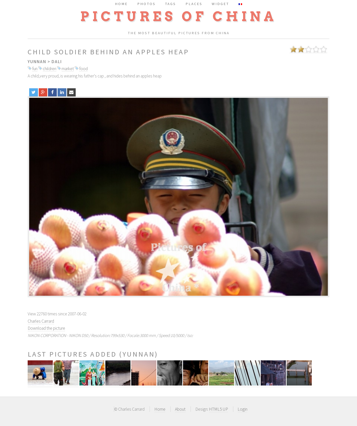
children (49, 68)
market (68, 68)
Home (159, 409)
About (180, 409)
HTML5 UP (218, 409)
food (83, 68)
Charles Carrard (41, 321)
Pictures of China (178, 16)
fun (34, 68)
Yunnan (37, 61)
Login (242, 409)
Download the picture (46, 328)
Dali (57, 61)
